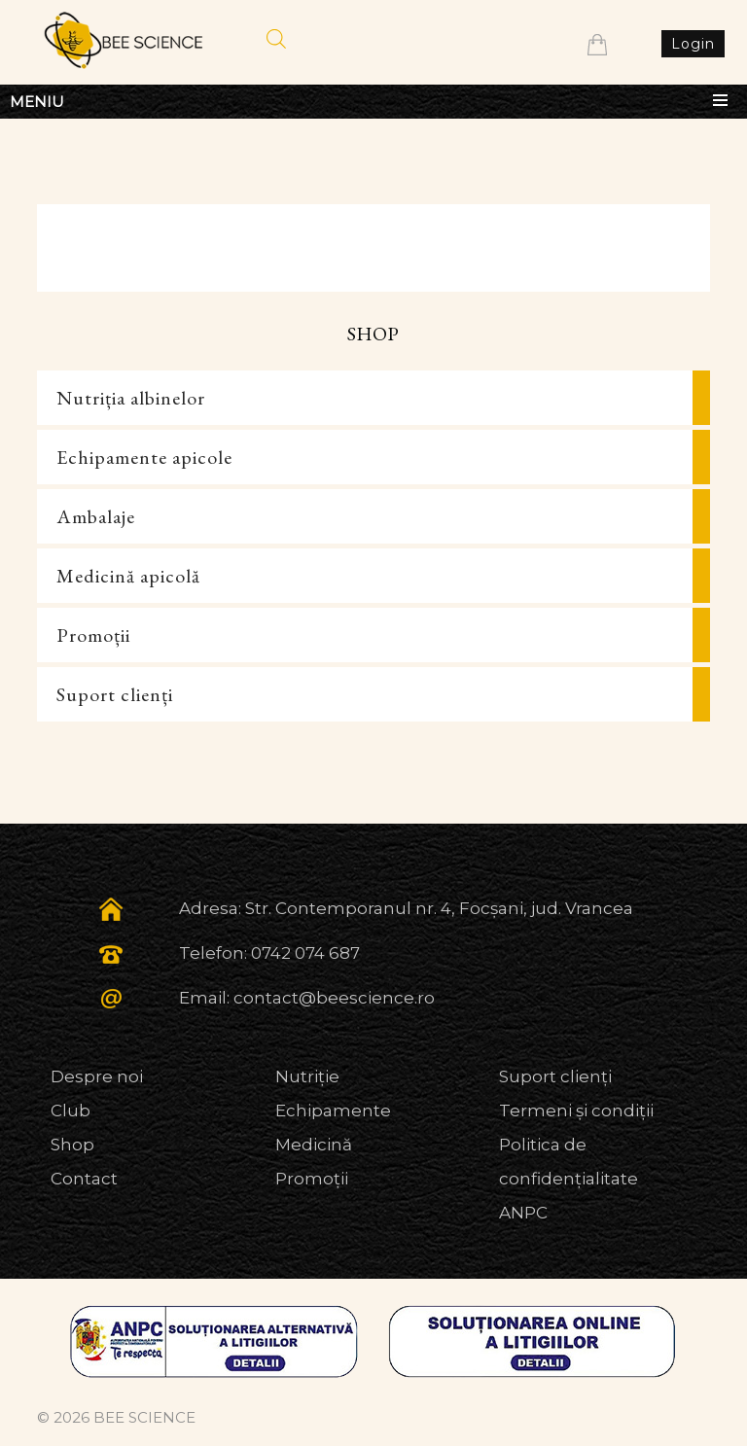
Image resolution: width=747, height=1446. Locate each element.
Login (693, 44)
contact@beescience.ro (334, 997)
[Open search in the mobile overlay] (276, 39)
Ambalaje (95, 516)
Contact (84, 1178)
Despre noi (97, 1076)
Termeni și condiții (576, 1110)
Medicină (313, 1144)
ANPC (523, 1212)
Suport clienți (114, 694)
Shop (72, 1144)
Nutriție (307, 1076)
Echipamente (333, 1110)
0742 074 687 (305, 953)
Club (70, 1110)
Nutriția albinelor (130, 397)
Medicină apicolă (128, 575)
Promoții (93, 635)
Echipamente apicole (144, 457)
